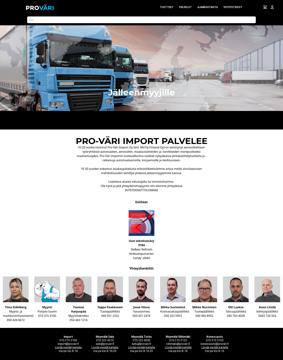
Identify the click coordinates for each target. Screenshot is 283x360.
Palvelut (185, 7)
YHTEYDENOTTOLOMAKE (141, 190)
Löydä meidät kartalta (68, 347)
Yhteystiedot (233, 7)
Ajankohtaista (207, 7)
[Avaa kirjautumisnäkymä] (272, 7)
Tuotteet (166, 7)
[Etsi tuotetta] (141, 19)
